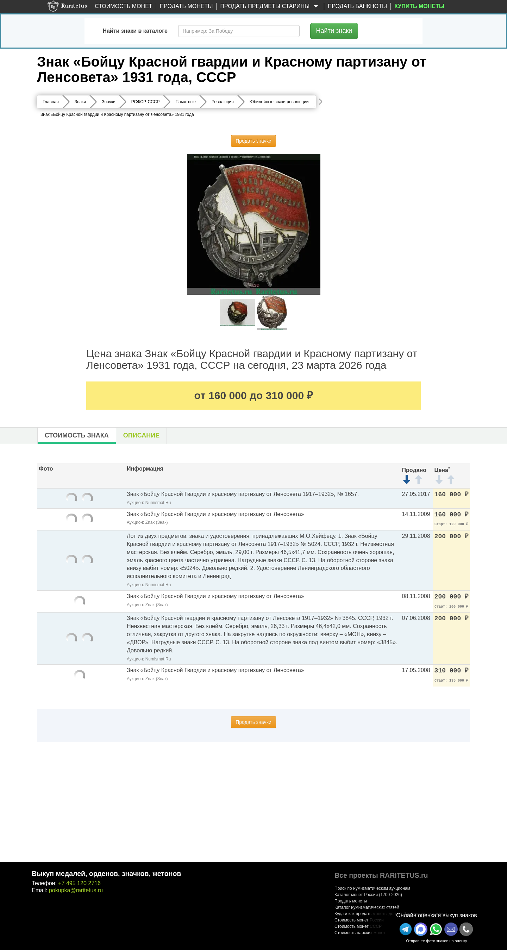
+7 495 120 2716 (79, 883)
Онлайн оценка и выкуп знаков (436, 915)
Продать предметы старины (270, 6)
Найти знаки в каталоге (134, 31)
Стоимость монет (123, 6)
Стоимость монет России (359, 920)
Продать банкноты (357, 6)
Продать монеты (186, 6)
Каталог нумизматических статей (366, 907)
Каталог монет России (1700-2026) (368, 894)
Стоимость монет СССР (358, 926)
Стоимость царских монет (359, 932)
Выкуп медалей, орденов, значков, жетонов (106, 873)
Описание (141, 435)
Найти (334, 30)
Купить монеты (419, 6)
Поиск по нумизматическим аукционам (372, 888)
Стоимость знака (77, 435)
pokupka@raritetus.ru (76, 890)
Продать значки (253, 141)
